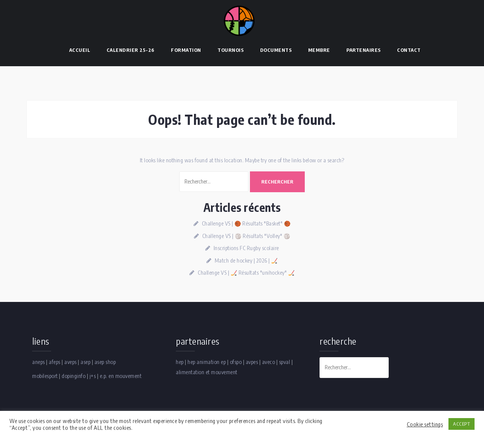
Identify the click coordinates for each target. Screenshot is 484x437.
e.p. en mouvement (121, 376)
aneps (38, 362)
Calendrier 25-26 (131, 50)
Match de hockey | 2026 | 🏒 (246, 260)
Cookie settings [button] (425, 424)
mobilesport (45, 376)
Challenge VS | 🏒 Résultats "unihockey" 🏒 (246, 272)
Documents (276, 50)
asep (85, 362)
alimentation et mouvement (206, 372)
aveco (268, 362)
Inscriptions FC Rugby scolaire (246, 248)
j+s (93, 376)
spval (284, 362)
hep (180, 362)
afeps (54, 362)
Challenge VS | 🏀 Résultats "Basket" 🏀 (246, 223)
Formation (186, 50)
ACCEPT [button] (461, 424)
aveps (70, 362)
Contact (409, 50)
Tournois (230, 50)
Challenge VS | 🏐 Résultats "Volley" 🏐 (246, 236)
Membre (319, 50)
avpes (252, 362)
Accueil (79, 50)
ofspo (236, 362)
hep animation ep (207, 362)
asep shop (105, 362)
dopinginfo (73, 376)
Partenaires (363, 50)
